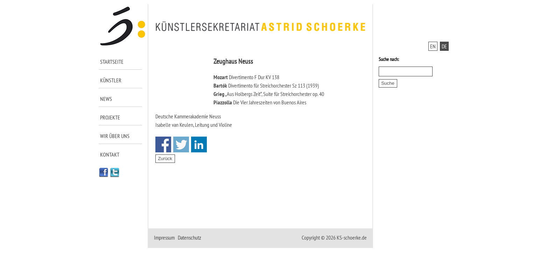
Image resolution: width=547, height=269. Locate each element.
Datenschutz (189, 237)
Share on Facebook (163, 144)
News (106, 98)
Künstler (110, 80)
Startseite (112, 61)
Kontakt (109, 154)
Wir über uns (114, 135)
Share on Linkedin (199, 144)
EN (433, 46)
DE (444, 46)
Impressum (164, 237)
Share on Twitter (181, 144)
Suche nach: (389, 59)
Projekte (110, 117)
